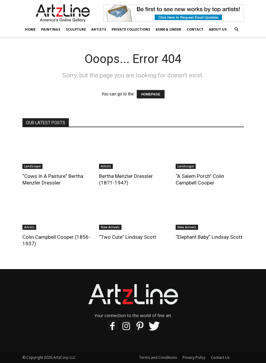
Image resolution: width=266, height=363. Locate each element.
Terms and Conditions (158, 357)
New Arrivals (110, 227)
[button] (236, 29)
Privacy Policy (194, 357)
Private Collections (131, 29)
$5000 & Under (168, 29)
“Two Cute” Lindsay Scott (127, 237)
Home (30, 29)
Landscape (32, 166)
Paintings (50, 29)
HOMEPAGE (150, 94)
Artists (98, 29)
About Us (218, 29)
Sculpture (76, 29)
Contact (195, 29)
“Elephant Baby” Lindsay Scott (209, 237)
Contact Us (220, 357)
